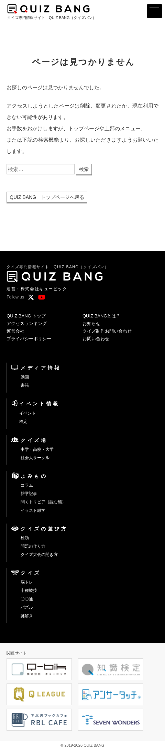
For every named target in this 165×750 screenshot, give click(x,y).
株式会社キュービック (44, 288)
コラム (27, 485)
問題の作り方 (33, 546)
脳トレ (27, 582)
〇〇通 (27, 599)
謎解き (27, 616)
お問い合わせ (95, 338)
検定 (23, 421)
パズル (27, 607)
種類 (25, 537)
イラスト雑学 (33, 510)
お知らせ (91, 323)
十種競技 (29, 590)
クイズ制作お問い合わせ (107, 331)
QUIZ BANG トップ (26, 315)
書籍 (25, 385)
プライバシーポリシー (29, 338)
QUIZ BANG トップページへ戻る (47, 197)
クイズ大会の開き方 (39, 554)
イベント (27, 413)
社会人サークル (35, 457)
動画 (25, 377)
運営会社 (15, 331)
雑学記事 (29, 493)
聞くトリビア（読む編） (43, 501)
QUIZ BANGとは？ (101, 315)
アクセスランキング (27, 323)
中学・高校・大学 (37, 449)
